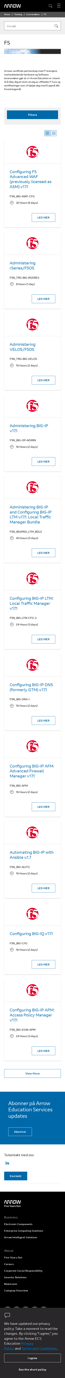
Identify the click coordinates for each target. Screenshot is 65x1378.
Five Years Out (13, 1257)
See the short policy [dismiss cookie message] (32, 1369)
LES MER (43, 217)
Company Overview (16, 1290)
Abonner (20, 1131)
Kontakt (15, 1176)
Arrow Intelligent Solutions (20, 1237)
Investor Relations (15, 1277)
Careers (9, 1264)
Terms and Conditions (39, 1348)
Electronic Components (18, 1224)
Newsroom (10, 1284)
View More (32, 1073)
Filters (32, 114)
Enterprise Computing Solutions (23, 1230)
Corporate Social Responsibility (23, 1270)
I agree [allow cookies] (32, 1358)
